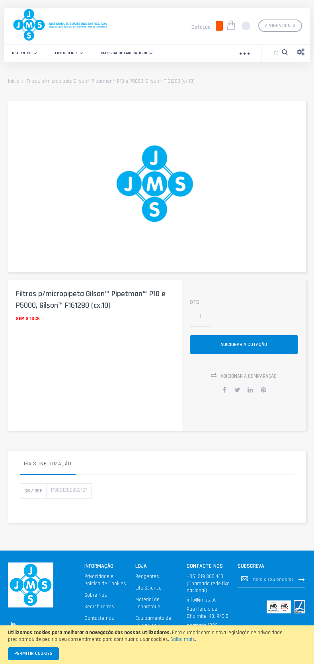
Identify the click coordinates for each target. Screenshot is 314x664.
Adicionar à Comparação (248, 377)
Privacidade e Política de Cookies (105, 581)
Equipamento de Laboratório (153, 623)
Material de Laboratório (147, 604)
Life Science (148, 589)
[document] (157, 644)
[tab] (48, 467)
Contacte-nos (99, 619)
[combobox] (274, 53)
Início (14, 81)
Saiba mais (182, 639)
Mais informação (48, 465)
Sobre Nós (95, 596)
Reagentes (147, 577)
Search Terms (99, 608)
